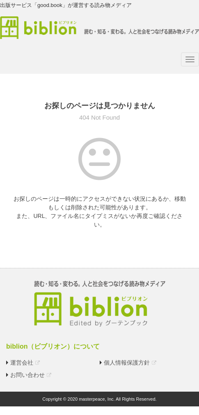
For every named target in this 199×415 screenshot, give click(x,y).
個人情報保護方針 (127, 362)
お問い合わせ (27, 375)
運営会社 (21, 362)
